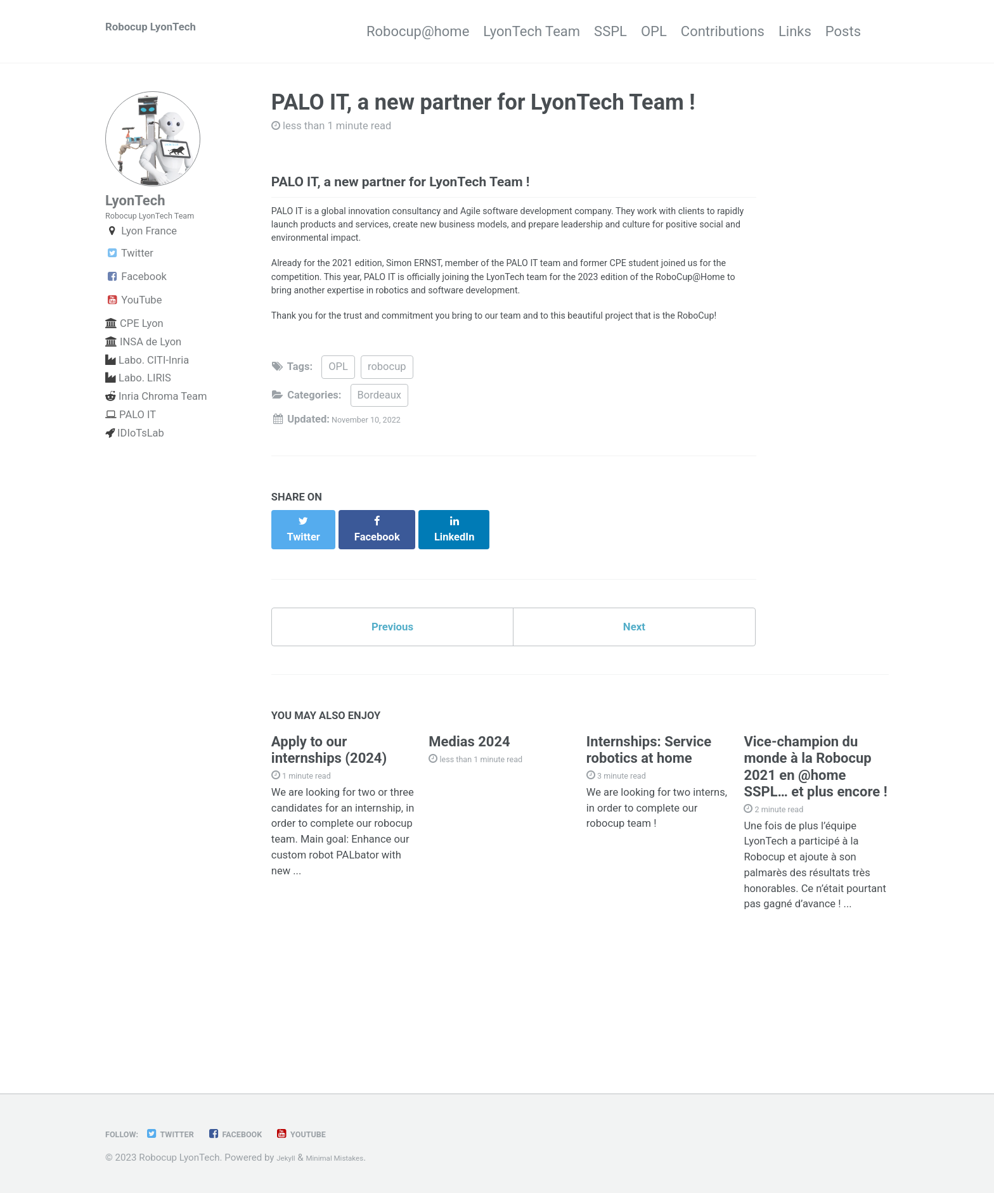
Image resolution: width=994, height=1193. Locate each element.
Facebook (136, 297)
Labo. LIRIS (138, 398)
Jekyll (288, 1158)
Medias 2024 (469, 836)
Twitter (129, 273)
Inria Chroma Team (156, 417)
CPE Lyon (134, 344)
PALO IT (130, 435)
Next (634, 714)
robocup (387, 460)
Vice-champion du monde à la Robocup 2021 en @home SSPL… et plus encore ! (815, 861)
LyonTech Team (490, 31)
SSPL (583, 31)
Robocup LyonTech (164, 31)
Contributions (723, 31)
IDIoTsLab (134, 453)
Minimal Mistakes (349, 1158)
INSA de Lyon (143, 362)
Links (809, 31)
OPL (641, 31)
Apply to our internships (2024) (329, 844)
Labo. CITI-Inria (147, 380)
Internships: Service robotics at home (648, 844)
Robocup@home (362, 31)
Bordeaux (379, 488)
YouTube (133, 320)
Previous (392, 714)
